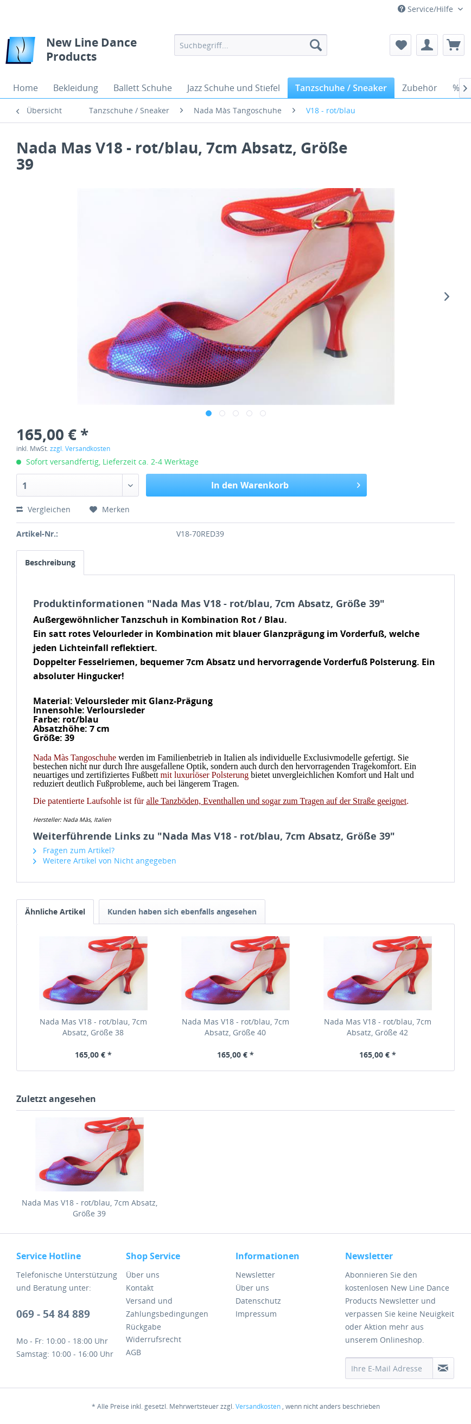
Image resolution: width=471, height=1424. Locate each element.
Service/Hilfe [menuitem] (426, 9)
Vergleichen (43, 509)
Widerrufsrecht (153, 1339)
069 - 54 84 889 (53, 1314)
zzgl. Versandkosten (80, 448)
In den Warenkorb (285, 483)
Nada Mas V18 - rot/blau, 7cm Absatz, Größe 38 (93, 1027)
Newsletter (255, 1275)
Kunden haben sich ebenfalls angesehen (182, 911)
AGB (133, 1352)
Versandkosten (258, 1406)
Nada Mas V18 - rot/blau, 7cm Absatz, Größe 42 (377, 1027)
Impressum (256, 1314)
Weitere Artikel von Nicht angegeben (104, 860)
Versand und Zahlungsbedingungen (167, 1307)
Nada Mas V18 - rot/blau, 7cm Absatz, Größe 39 (89, 1208)
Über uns (143, 1275)
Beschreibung (50, 562)
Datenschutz (258, 1301)
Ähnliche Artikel (55, 911)
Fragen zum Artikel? (73, 850)
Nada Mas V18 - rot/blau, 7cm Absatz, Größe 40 (235, 1027)
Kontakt (140, 1288)
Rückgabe (143, 1327)
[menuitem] (250, 45)
